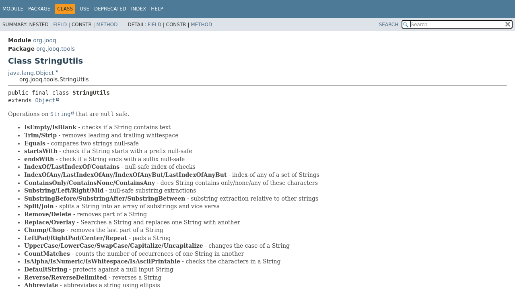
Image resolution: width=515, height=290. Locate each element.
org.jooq (44, 40)
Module (12, 9)
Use (84, 9)
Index (138, 9)
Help (157, 9)
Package (39, 9)
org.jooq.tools (55, 49)
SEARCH (389, 24)
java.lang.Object (31, 73)
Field (60, 24)
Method (107, 24)
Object (45, 100)
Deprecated (110, 9)
